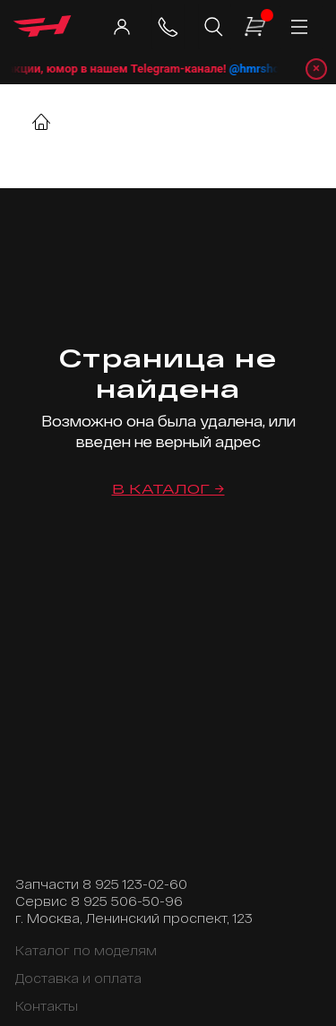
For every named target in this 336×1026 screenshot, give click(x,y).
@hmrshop (268, 68)
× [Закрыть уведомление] (316, 68)
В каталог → (168, 489)
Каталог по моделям (86, 950)
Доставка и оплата (78, 978)
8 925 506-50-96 (127, 901)
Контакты (46, 1005)
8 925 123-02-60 (134, 884)
